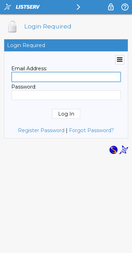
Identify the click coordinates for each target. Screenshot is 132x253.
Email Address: (29, 68)
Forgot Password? (91, 130)
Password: (23, 87)
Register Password (41, 130)
